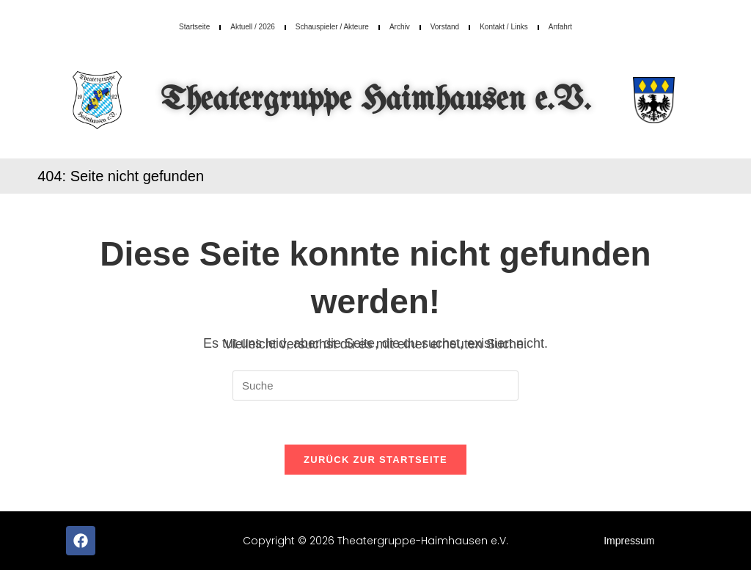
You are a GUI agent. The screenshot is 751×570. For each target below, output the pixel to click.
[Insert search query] (375, 385)
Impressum (629, 541)
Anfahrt (560, 27)
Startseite (194, 27)
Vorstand (445, 27)
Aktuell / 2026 (252, 27)
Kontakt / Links (504, 27)
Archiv (399, 27)
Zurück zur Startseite (375, 459)
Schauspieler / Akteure (332, 27)
